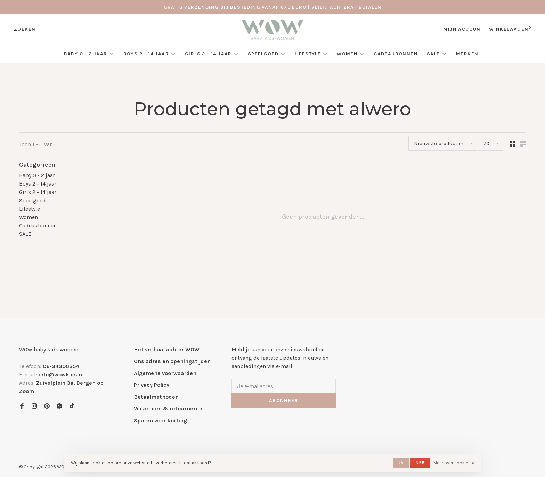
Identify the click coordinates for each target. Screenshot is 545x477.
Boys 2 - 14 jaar (146, 54)
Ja (401, 462)
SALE (434, 54)
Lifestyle (308, 54)
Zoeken (24, 29)
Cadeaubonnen (396, 54)
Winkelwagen (510, 29)
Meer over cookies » (453, 463)
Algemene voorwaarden (165, 373)
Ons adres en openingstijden (172, 361)
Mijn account (463, 29)
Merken (467, 54)
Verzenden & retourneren (168, 408)
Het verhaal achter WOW (167, 349)
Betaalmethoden (156, 396)
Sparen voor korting (160, 420)
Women (347, 54)
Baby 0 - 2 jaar (85, 54)
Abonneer (283, 401)
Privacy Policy (151, 385)
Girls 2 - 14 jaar (208, 54)
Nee (420, 462)
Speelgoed (263, 54)
